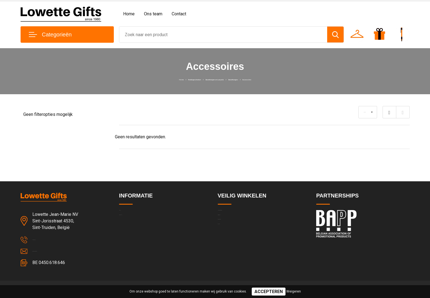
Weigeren (293, 291)
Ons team (153, 13)
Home (129, 13)
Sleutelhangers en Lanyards (212, 78)
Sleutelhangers (256, 78)
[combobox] (223, 34)
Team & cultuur (132, 225)
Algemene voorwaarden (239, 213)
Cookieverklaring (232, 237)
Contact (179, 13)
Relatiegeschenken (166, 78)
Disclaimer (227, 249)
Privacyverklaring (233, 225)
